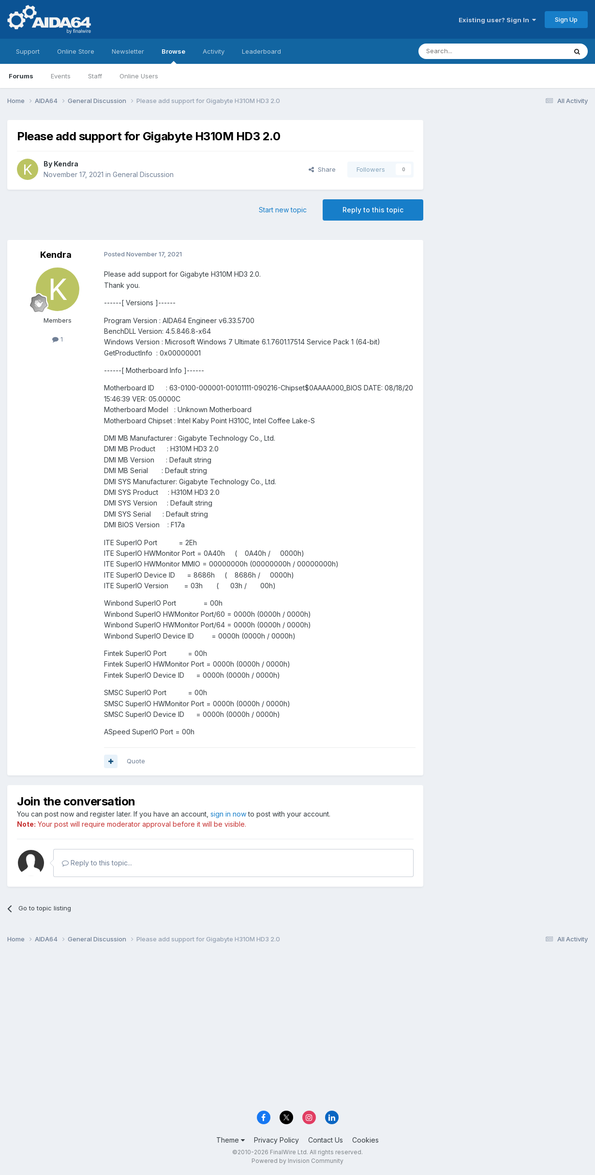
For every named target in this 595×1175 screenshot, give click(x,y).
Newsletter (128, 51)
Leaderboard (261, 51)
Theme (230, 1140)
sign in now (228, 814)
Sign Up (566, 19)
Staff (95, 76)
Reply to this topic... (97, 863)
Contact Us (325, 1140)
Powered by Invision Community (297, 1160)
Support (28, 51)
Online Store (75, 51)
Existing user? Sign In (497, 20)
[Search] (467, 51)
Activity (213, 51)
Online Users (138, 76)
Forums (21, 76)
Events (61, 76)
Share (322, 169)
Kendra (66, 164)
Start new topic (283, 210)
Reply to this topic (372, 210)
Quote (136, 761)
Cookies (365, 1140)
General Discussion (143, 174)
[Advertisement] (510, 184)
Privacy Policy (276, 1140)
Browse (173, 55)
